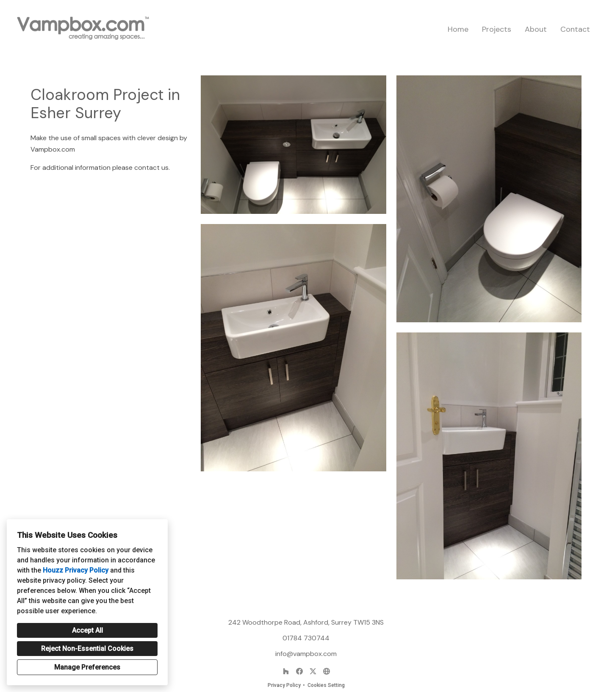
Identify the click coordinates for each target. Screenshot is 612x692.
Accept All (87, 630)
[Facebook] (299, 671)
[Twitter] (312, 671)
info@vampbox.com (306, 653)
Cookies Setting (326, 685)
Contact (575, 29)
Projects (496, 29)
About (536, 29)
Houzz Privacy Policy (75, 570)
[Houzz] (285, 671)
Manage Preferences (87, 667)
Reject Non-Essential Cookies (87, 649)
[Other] (326, 671)
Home (458, 29)
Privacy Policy (284, 685)
